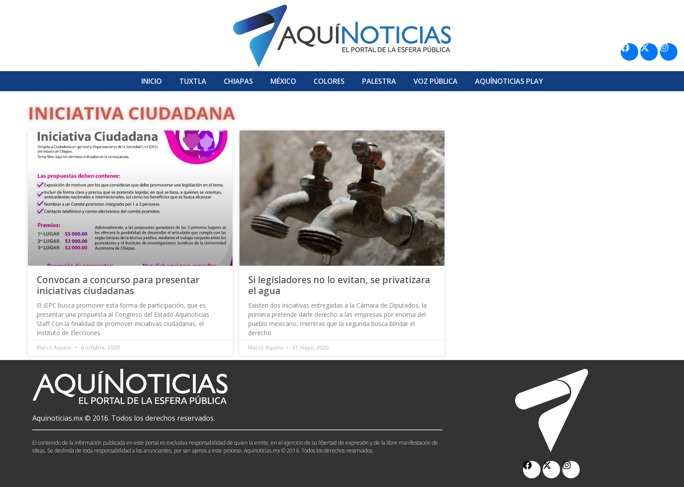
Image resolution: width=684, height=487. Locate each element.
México (283, 81)
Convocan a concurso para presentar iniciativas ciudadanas (118, 285)
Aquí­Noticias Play (509, 81)
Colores (329, 81)
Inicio (151, 81)
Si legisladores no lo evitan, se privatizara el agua (339, 285)
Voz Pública (436, 81)
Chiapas (238, 81)
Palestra (379, 81)
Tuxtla (192, 81)
